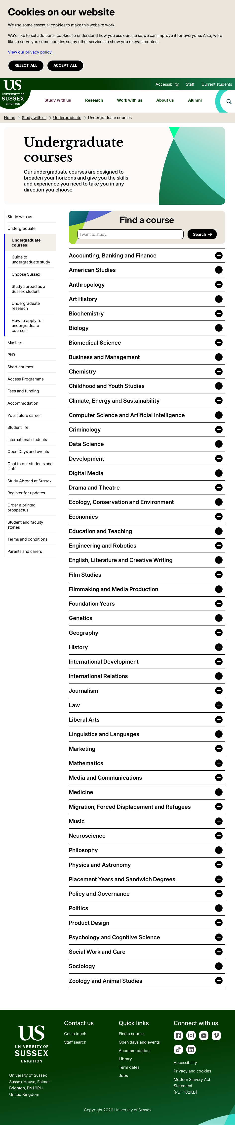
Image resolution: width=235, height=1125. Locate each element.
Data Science (86, 443)
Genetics (80, 618)
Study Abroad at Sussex (29, 480)
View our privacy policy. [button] (30, 52)
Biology (79, 327)
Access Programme (25, 378)
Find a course (131, 1033)
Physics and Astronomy (100, 864)
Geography (83, 632)
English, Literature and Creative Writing (121, 560)
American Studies (92, 269)
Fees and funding (23, 390)
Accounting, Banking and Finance (113, 255)
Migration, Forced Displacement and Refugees (130, 806)
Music (77, 821)
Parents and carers (24, 551)
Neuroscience (87, 835)
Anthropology (87, 284)
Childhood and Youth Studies (107, 385)
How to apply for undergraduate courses (27, 325)
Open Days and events (28, 451)
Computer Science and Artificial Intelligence (127, 415)
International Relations (98, 676)
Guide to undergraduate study (31, 259)
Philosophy (83, 850)
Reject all (26, 65)
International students (27, 439)
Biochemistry (86, 313)
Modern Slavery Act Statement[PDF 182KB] (192, 1086)
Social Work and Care (97, 951)
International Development (104, 661)
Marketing (82, 748)
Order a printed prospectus (21, 507)
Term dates (129, 1067)
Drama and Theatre (94, 487)
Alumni (195, 100)
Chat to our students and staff (30, 466)
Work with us (129, 100)
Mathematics (86, 763)
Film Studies (85, 574)
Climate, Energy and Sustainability (114, 400)
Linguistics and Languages (104, 734)
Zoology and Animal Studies (105, 980)
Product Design (89, 922)
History (78, 647)
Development (86, 458)
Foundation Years (92, 603)
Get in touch (75, 1033)
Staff (190, 84)
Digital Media (86, 473)
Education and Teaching (100, 531)
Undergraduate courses (26, 243)
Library (125, 1058)
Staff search (75, 1042)
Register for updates (26, 492)
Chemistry (82, 371)
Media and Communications (105, 777)
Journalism (83, 690)
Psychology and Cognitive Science (114, 937)
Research (94, 100)
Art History (83, 299)
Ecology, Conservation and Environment (121, 502)
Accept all (65, 65)
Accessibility (167, 84)
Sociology (82, 966)
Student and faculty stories (25, 525)
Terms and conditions (27, 539)
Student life (17, 427)
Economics (83, 516)
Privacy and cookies (192, 1070)
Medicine (81, 792)
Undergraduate (21, 228)
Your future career (24, 415)
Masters (14, 342)
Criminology (85, 429)
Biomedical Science (95, 342)
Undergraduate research (26, 306)
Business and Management (104, 357)
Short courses (20, 366)
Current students (216, 84)
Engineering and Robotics (102, 545)
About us (165, 100)
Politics (78, 908)
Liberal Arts (84, 719)
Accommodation (22, 403)
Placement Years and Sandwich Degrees (122, 879)
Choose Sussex (26, 274)
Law (74, 705)
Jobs (123, 1075)
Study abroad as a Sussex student (28, 289)
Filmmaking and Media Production (113, 589)
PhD (11, 354)
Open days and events (139, 1042)
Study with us (57, 100)
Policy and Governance (99, 893)
